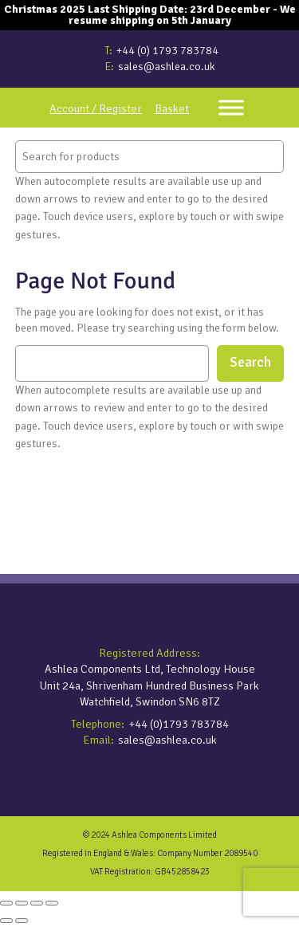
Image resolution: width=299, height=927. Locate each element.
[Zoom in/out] (6, 903)
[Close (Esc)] (51, 903)
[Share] (36, 903)
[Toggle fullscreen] (21, 903)
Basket (172, 108)
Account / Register (95, 108)
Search (250, 362)
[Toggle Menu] (231, 107)
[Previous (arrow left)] (6, 920)
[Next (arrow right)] (21, 920)
